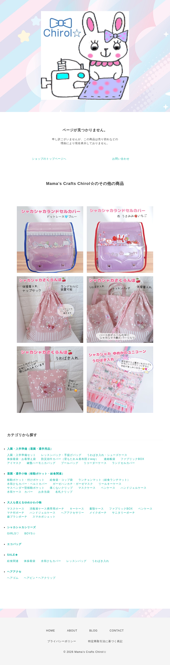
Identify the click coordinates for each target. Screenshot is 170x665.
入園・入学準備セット (21, 455)
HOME (50, 630)
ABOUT (72, 630)
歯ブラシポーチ (17, 516)
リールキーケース (110, 483)
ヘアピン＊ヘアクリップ (40, 577)
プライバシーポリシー (61, 641)
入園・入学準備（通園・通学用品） (30, 448)
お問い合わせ (120, 158)
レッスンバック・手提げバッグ (61, 455)
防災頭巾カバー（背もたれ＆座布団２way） (69, 459)
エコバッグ (14, 544)
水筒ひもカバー (51, 561)
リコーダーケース (95, 463)
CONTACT (117, 630)
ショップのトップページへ (49, 158)
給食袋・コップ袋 (61, 479)
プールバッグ (69, 463)
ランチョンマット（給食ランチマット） (104, 479)
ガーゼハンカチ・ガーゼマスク (73, 483)
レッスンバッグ (76, 561)
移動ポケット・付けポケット (25, 479)
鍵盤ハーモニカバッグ (41, 463)
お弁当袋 (44, 491)
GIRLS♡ (13, 533)
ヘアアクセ (14, 571)
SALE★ (12, 554)
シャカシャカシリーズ (21, 527)
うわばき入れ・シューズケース (107, 455)
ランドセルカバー (123, 463)
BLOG (93, 630)
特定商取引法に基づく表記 (105, 641)
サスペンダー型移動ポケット (25, 487)
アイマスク (14, 463)
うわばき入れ (100, 561)
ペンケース (108, 487)
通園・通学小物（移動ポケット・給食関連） (36, 473)
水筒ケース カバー (20, 491)
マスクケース (87, 487)
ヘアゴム (13, 577)
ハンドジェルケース (134, 487)
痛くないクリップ (61, 487)
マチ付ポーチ (15, 512)
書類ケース (96, 508)
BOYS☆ (29, 533)
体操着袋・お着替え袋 (21, 459)
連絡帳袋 (109, 459)
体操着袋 (29, 561)
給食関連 (13, 561)
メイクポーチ (98, 512)
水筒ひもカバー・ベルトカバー (27, 483)
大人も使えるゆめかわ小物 (24, 502)
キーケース (77, 508)
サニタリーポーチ (123, 512)
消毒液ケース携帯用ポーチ (47, 508)
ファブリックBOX (132, 459)
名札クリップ (64, 491)
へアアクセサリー (72, 512)
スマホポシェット (44, 516)
